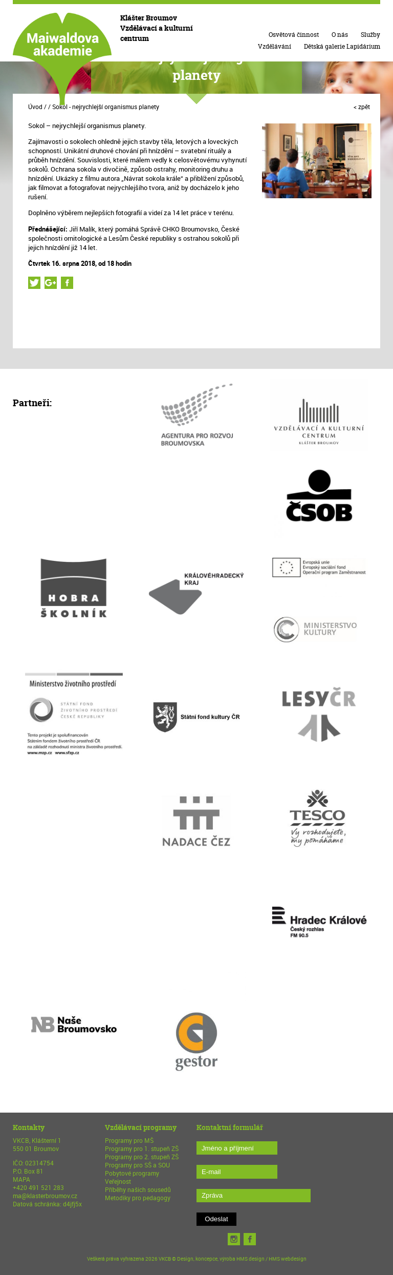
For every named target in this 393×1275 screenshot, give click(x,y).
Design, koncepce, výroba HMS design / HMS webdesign (242, 1258)
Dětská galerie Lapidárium (342, 46)
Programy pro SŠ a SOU (137, 1165)
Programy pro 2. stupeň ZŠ (142, 1157)
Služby (370, 34)
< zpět (362, 106)
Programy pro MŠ (129, 1140)
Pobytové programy (132, 1173)
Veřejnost (118, 1181)
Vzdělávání (274, 46)
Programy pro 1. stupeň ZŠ (142, 1148)
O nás (340, 34)
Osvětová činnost (294, 34)
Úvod (35, 106)
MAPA (21, 1179)
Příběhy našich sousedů (138, 1189)
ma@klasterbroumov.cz (45, 1196)
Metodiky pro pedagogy (137, 1198)
